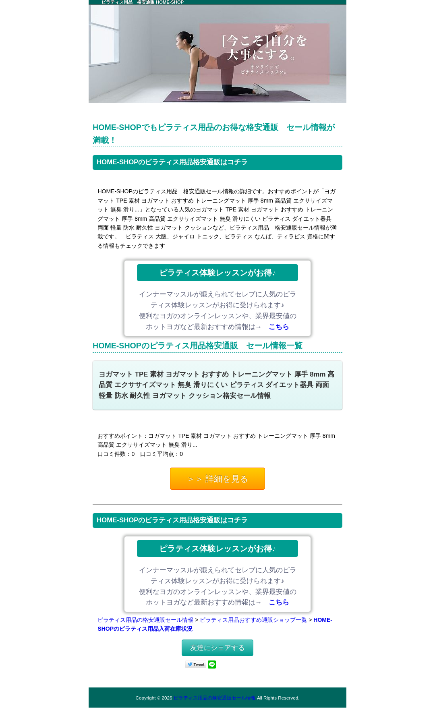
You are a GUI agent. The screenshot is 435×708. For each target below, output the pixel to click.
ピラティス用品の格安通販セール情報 (145, 620)
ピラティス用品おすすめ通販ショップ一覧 (253, 620)
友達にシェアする (217, 648)
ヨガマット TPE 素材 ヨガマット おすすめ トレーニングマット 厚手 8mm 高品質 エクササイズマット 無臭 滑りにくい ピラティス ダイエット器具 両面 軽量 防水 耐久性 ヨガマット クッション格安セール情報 (216, 385)
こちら (279, 327)
